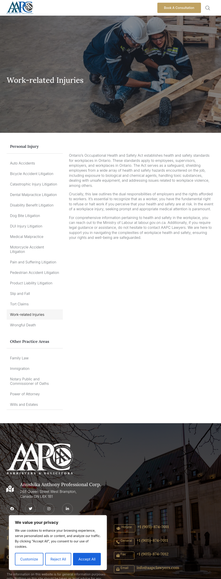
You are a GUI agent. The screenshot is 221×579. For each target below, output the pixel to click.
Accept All (86, 559)
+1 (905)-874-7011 (153, 526)
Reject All (58, 559)
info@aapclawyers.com (158, 567)
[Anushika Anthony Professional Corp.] (10, 488)
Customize (29, 559)
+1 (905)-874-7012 (152, 553)
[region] (58, 542)
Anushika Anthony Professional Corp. (58, 484)
